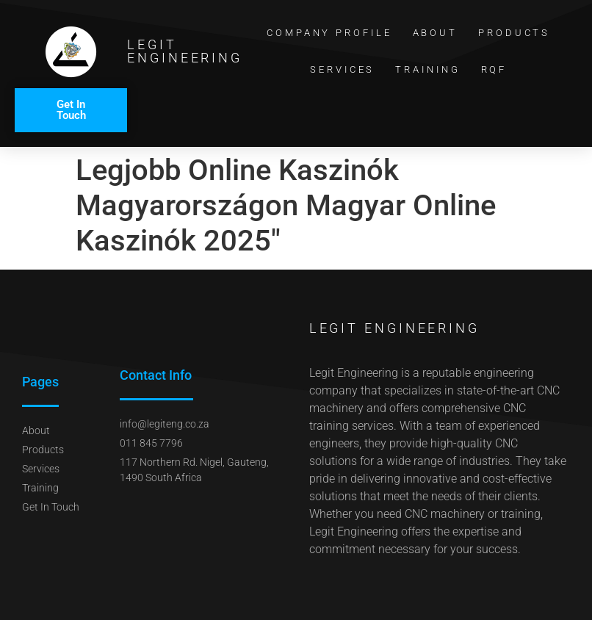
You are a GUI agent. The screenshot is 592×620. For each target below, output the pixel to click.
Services (342, 69)
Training (427, 69)
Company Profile (329, 32)
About (435, 32)
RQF (494, 69)
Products (514, 32)
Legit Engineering (184, 51)
